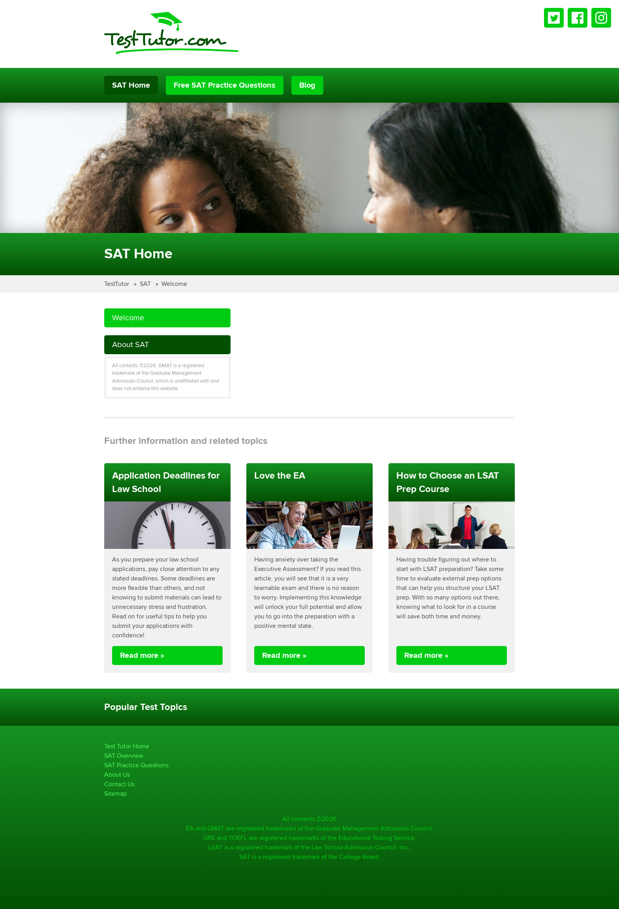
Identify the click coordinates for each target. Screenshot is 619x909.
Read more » (142, 655)
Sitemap (115, 793)
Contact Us (119, 784)
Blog (307, 85)
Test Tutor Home (126, 746)
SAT (146, 283)
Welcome (174, 283)
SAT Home (131, 85)
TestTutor (117, 283)
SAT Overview (123, 755)
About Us (117, 774)
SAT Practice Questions (136, 765)
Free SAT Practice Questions (225, 85)
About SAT (130, 344)
